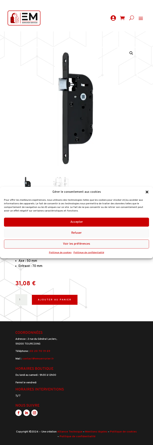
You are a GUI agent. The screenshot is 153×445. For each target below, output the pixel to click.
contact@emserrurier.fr (38, 358)
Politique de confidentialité (89, 252)
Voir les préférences (76, 244)
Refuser (76, 233)
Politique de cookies (60, 252)
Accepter (76, 222)
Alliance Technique (69, 431)
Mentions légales (96, 431)
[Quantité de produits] (21, 299)
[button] (147, 192)
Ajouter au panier (55, 299)
